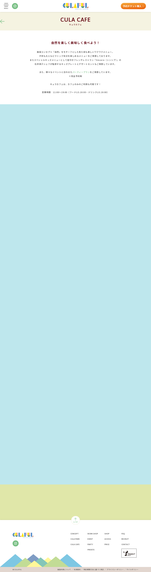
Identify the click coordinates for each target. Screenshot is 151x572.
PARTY (90, 544)
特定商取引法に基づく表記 (94, 569)
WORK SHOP (92, 533)
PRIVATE (91, 549)
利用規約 (77, 569)
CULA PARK (75, 539)
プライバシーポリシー (115, 569)
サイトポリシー (133, 569)
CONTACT (125, 544)
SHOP (106, 533)
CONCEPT (74, 533)
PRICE (106, 544)
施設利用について (64, 569)
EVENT (90, 539)
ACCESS (107, 539)
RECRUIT (125, 539)
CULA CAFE (75, 544)
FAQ (123, 533)
